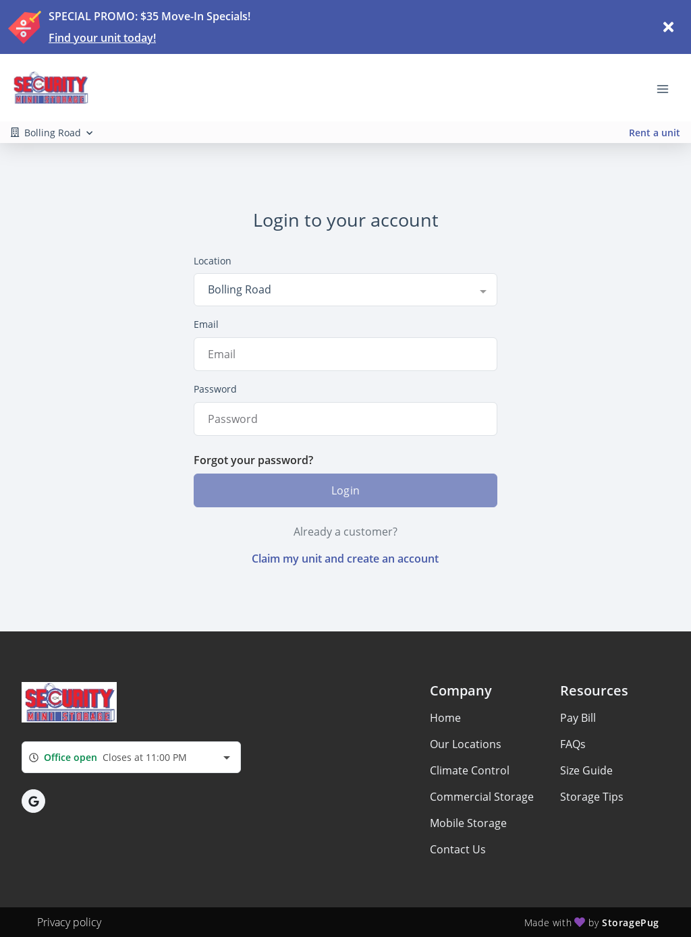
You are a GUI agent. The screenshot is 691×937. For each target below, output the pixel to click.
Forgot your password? (253, 460)
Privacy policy (69, 922)
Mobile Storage (468, 823)
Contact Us (458, 849)
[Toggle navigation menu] (668, 88)
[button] (33, 801)
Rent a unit (654, 132)
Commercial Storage (482, 796)
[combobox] (345, 289)
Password (215, 388)
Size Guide (586, 770)
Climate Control (469, 770)
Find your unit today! (102, 37)
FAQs (573, 744)
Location (212, 260)
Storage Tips (592, 796)
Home (445, 717)
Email (206, 324)
